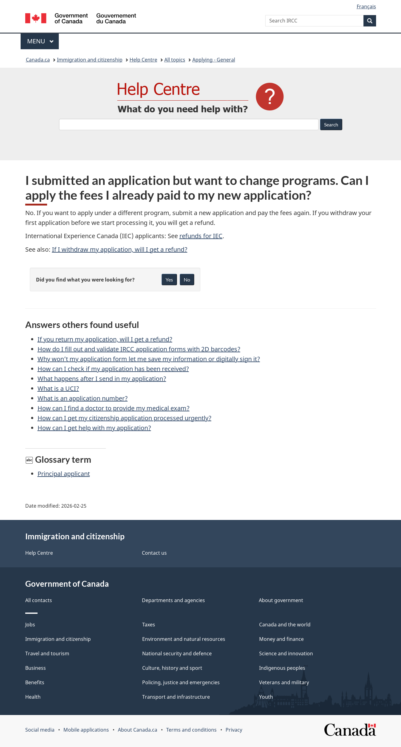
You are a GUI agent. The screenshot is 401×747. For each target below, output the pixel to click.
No (187, 279)
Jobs (30, 624)
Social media (39, 729)
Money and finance (281, 639)
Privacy (234, 729)
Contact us (154, 552)
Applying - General (213, 59)
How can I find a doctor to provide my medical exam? (114, 408)
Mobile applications (86, 729)
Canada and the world (285, 624)
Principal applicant (64, 473)
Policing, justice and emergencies (181, 682)
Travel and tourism (47, 653)
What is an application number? (83, 398)
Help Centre (143, 59)
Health (33, 696)
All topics (174, 59)
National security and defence (177, 653)
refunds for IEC (201, 236)
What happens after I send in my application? (102, 378)
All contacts (38, 600)
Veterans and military (284, 682)
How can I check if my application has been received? (113, 369)
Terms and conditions (191, 729)
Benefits (34, 682)
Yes (169, 279)
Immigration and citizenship (89, 59)
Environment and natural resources (183, 639)
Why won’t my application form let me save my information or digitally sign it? (149, 359)
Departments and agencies (173, 600)
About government (281, 600)
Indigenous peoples (282, 668)
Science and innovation (286, 653)
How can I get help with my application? (94, 428)
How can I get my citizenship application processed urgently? (124, 418)
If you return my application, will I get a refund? (105, 339)
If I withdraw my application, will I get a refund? (119, 249)
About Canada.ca (137, 729)
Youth (266, 696)
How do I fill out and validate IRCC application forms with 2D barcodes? (139, 349)
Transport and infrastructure (176, 696)
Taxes (148, 624)
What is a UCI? (58, 388)
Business (35, 668)
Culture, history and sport (172, 668)
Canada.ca (38, 59)
